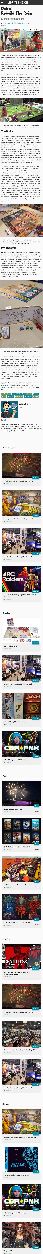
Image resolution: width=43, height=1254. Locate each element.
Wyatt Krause (8, 483)
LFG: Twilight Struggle (10, 646)
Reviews (25, 23)
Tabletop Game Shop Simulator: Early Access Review (20, 519)
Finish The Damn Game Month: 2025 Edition (17, 847)
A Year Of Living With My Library (14, 722)
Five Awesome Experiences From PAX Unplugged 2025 (20, 1050)
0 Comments (17, 23)
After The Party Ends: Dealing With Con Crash (18, 557)
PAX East (10, 396)
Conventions (18, 396)
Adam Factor (6, 23)
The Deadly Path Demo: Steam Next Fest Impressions (20, 923)
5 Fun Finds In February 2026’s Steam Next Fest (18, 481)
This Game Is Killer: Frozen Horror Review (16, 1175)
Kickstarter (28, 396)
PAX (3, 396)
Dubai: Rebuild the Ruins (19, 393)
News (29, 393)
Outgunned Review (9, 1251)
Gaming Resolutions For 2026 (13, 809)
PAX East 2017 (6, 393)
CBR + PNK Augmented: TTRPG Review (15, 760)
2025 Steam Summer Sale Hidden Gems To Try (18, 885)
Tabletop (36, 393)
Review (35, 396)
